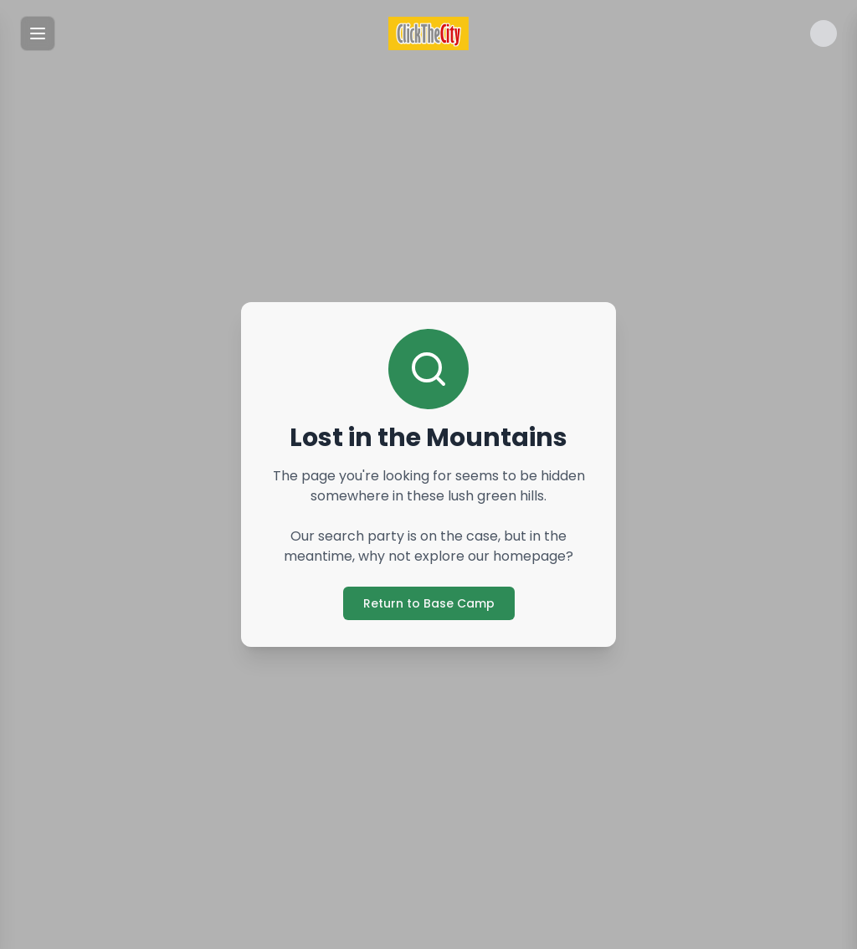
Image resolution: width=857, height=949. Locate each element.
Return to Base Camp (429, 603)
